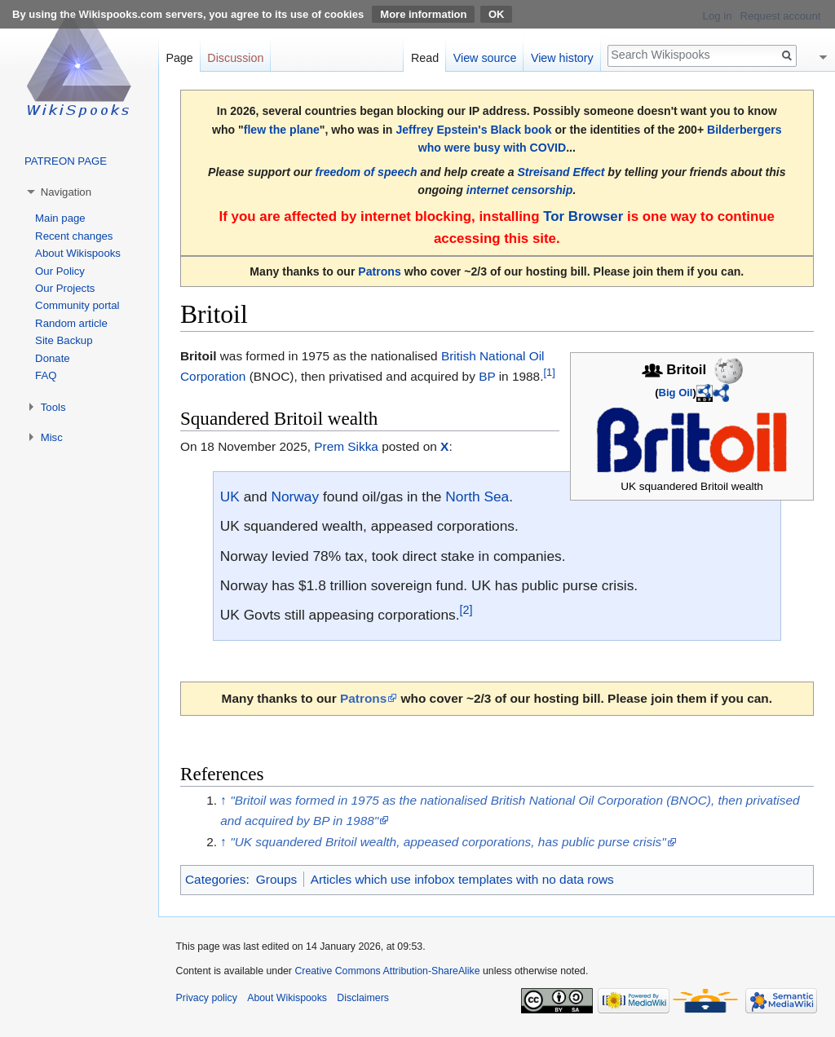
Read (425, 57)
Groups (276, 879)
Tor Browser (583, 216)
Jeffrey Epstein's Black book (473, 129)
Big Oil (676, 392)
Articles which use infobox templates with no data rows (462, 879)
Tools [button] (53, 407)
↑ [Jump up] (223, 800)
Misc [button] (52, 437)
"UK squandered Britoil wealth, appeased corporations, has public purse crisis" (448, 842)
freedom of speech (366, 172)
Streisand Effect (560, 172)
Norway (295, 496)
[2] (466, 610)
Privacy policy (206, 998)
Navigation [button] (66, 192)
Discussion (235, 57)
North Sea (477, 496)
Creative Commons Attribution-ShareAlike (386, 971)
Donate (52, 358)
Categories (215, 879)
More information (423, 14)
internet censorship (519, 189)
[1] (548, 372)
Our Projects (65, 288)
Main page (60, 218)
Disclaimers (363, 998)
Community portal (77, 305)
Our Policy (60, 271)
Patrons (379, 271)
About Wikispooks (78, 253)
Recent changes (74, 236)
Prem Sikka (346, 446)
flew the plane (282, 129)
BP (487, 376)
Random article (71, 323)
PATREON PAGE (65, 161)
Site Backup (63, 340)
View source (485, 57)
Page (179, 57)
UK (230, 496)
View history (562, 57)
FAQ (45, 375)
